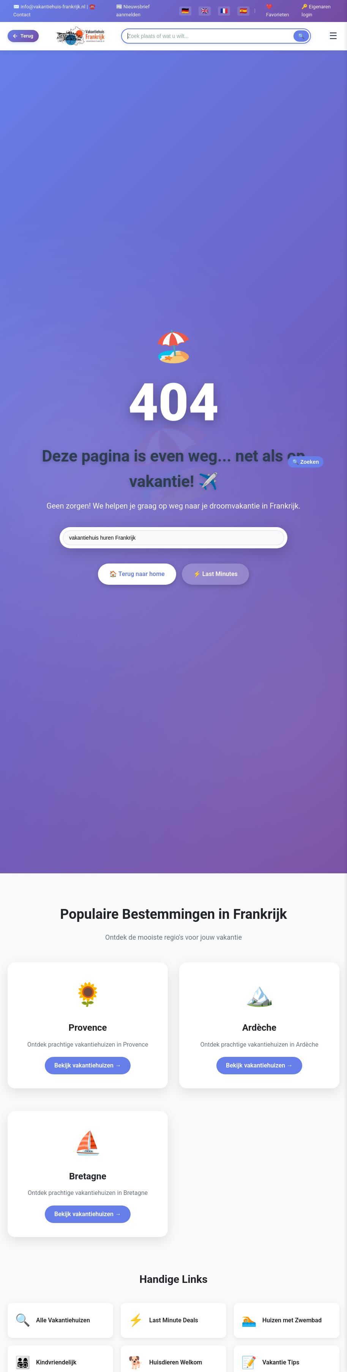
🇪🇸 (243, 10)
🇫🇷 (224, 10)
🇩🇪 (185, 10)
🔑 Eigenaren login (316, 10)
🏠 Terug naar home (136, 574)
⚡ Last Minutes (215, 574)
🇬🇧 (204, 10)
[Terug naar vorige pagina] (23, 36)
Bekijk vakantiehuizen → (87, 1065)
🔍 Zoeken (305, 462)
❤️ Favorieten (277, 10)
